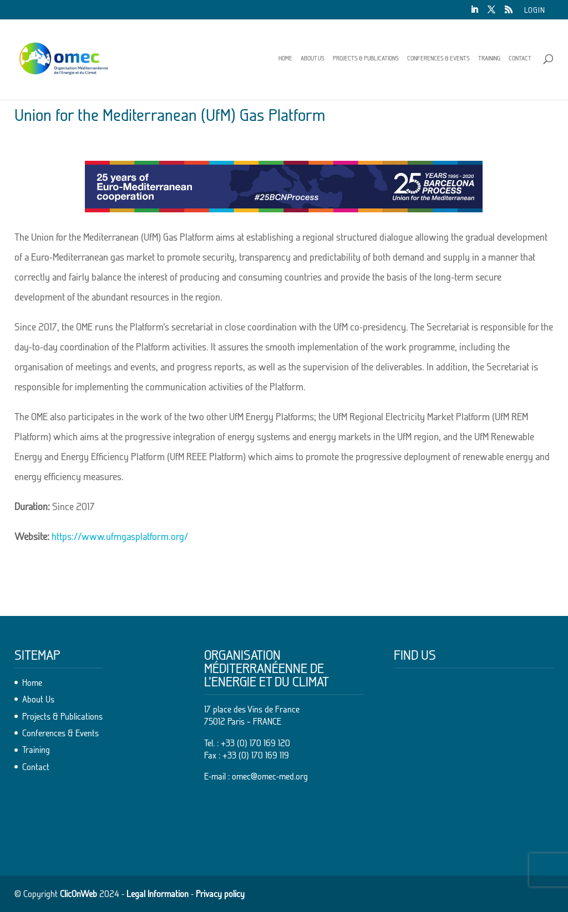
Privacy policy (220, 893)
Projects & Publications (366, 58)
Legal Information (157, 893)
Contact (520, 58)
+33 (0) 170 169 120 (255, 742)
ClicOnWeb (78, 893)
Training (489, 58)
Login (534, 10)
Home (285, 58)
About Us (312, 58)
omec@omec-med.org (270, 776)
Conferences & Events (438, 58)
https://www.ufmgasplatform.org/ (120, 536)
